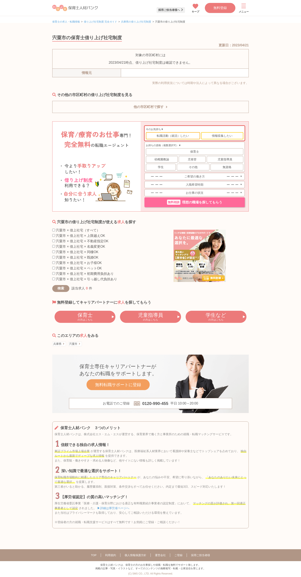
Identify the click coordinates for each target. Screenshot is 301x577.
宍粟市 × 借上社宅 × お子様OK (77, 263)
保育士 (194, 151)
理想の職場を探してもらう (194, 202)
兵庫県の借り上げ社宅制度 (136, 21)
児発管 (192, 159)
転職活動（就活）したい (173, 135)
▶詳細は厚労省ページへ (113, 508)
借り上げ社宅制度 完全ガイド (100, 21)
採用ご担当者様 (200, 555)
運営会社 (160, 555)
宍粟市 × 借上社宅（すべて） (76, 230)
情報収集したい (222, 135)
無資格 (227, 167)
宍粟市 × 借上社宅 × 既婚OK (75, 257)
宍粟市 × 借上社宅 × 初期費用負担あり (83, 273)
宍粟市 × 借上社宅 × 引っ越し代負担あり (84, 279)
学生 (161, 167)
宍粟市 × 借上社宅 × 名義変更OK (78, 246)
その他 (193, 167)
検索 (60, 288)
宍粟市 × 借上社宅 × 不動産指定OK (80, 241)
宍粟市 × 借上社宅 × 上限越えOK (78, 235)
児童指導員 (225, 159)
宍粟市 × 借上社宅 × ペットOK (77, 268)
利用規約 (110, 555)
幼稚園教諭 (161, 159)
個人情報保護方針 (135, 555)
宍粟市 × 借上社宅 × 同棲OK (75, 252)
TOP (94, 555)
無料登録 (220, 8)
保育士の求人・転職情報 (66, 21)
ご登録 (178, 555)
